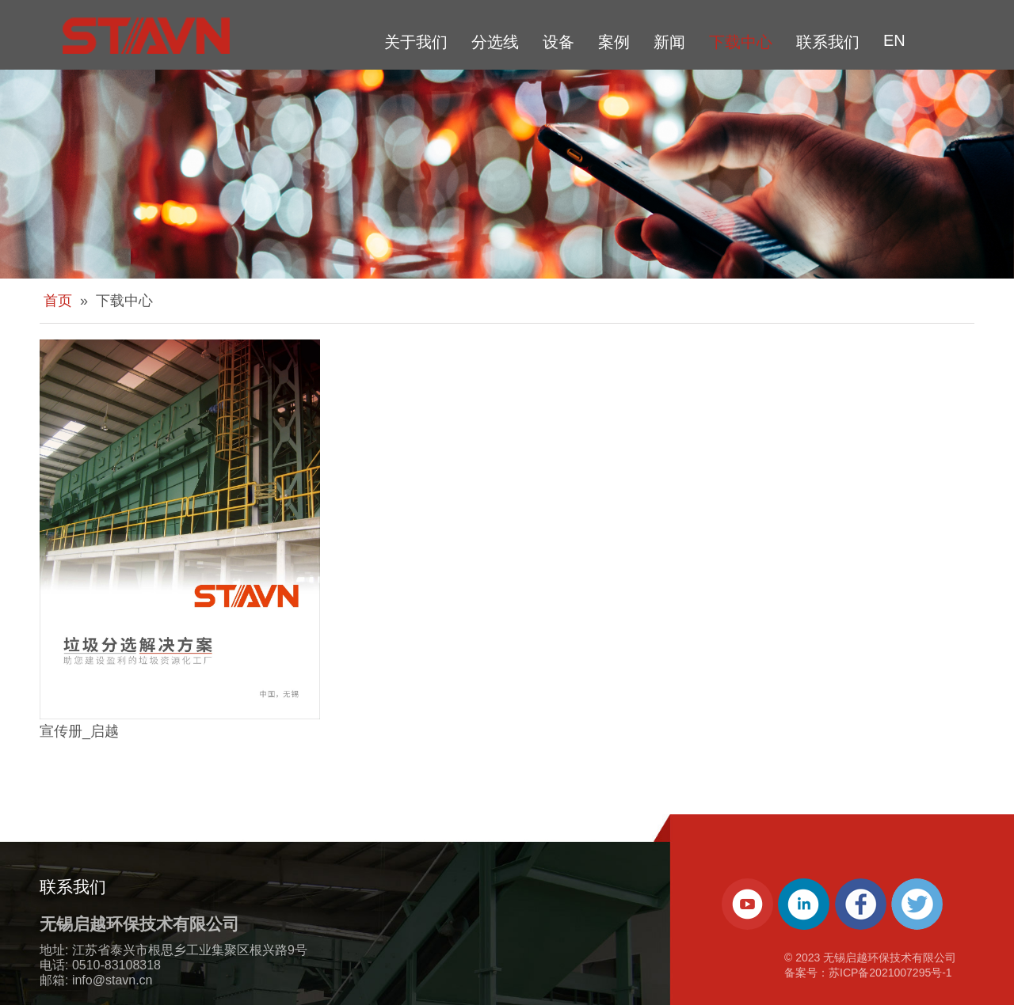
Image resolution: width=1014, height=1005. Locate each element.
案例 (614, 42)
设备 (558, 42)
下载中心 (740, 42)
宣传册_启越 (79, 731)
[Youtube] (747, 904)
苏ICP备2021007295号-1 (890, 972)
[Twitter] (917, 904)
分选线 (495, 42)
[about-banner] (507, 174)
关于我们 (416, 42)
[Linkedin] (803, 904)
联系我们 (828, 42)
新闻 (669, 42)
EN (894, 40)
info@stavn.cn (112, 980)
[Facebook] (860, 904)
